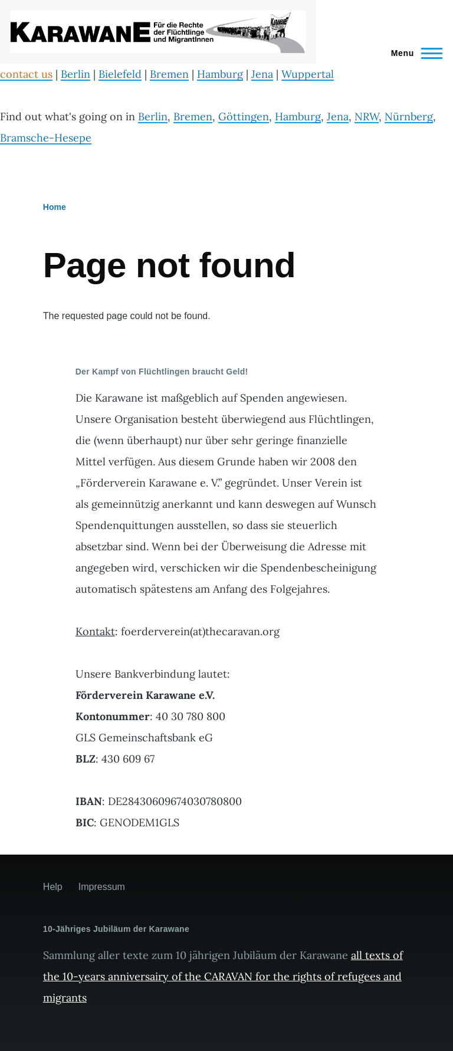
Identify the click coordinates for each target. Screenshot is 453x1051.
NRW (366, 116)
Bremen (169, 74)
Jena (262, 74)
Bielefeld (120, 74)
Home (54, 207)
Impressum (101, 887)
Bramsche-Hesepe (45, 137)
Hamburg (220, 74)
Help (53, 887)
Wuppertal (307, 74)
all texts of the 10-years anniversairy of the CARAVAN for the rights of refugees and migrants (223, 976)
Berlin (75, 74)
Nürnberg (409, 116)
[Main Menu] (413, 53)
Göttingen (243, 116)
